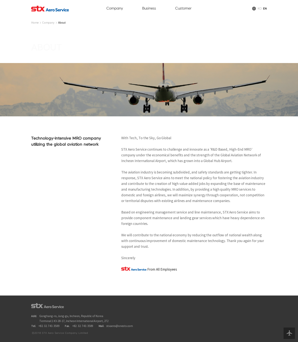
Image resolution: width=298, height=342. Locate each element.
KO (260, 8)
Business (149, 8)
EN (265, 8)
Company (114, 8)
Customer (183, 8)
